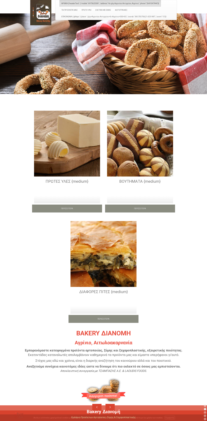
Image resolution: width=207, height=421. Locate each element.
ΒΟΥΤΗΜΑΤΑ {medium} (140, 181)
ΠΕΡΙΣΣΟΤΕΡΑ (67, 208)
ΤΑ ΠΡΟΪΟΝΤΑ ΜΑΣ (69, 10)
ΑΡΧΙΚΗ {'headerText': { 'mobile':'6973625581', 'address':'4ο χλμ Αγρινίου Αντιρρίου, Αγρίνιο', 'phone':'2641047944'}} (110, 3)
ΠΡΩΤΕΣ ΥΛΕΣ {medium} (67, 181)
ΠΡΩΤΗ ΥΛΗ (86, 10)
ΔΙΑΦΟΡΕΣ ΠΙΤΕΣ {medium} (103, 292)
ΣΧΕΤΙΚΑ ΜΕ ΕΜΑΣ (103, 10)
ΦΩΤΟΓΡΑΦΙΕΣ (121, 10)
